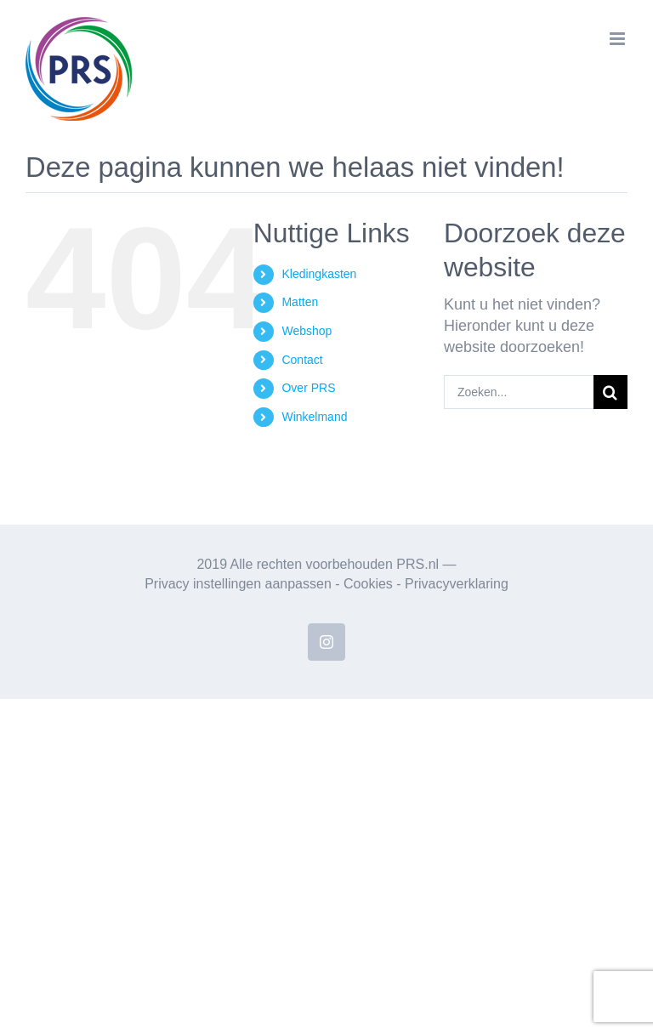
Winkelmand (314, 416)
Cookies (368, 584)
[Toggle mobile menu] (618, 39)
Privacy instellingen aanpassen (238, 584)
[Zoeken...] (518, 392)
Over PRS (308, 388)
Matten (299, 302)
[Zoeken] (610, 392)
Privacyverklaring (456, 584)
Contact (301, 359)
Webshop (306, 331)
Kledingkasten (318, 274)
